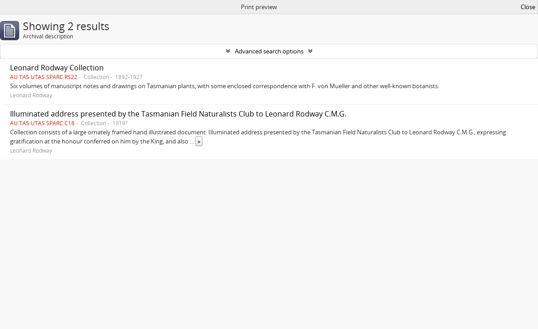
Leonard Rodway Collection (57, 68)
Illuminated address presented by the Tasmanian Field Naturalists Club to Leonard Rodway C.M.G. (178, 114)
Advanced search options (269, 51)
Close (528, 7)
